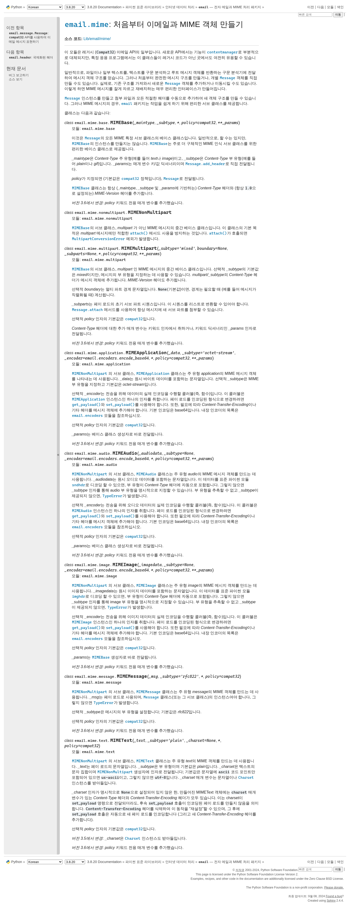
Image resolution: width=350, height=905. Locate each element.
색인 (340, 7)
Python (16, 7)
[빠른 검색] (315, 14)
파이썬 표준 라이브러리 (143, 7)
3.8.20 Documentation (104, 7)
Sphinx (331, 900)
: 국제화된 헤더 (31, 57)
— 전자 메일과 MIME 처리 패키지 (229, 7)
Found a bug (334, 896)
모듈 (330, 7)
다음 (320, 7)
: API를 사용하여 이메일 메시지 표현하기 (30, 37)
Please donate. (334, 887)
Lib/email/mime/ (97, 39)
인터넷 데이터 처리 (179, 7)
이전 (310, 7)
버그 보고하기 (19, 75)
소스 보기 (15, 79)
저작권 (240, 870)
